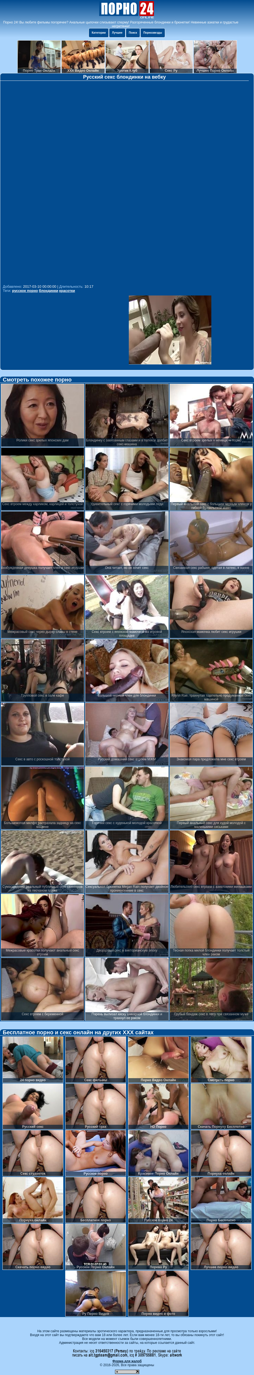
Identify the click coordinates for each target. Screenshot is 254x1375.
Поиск (133, 32)
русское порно (25, 291)
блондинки (48, 291)
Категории (99, 32)
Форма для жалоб (127, 1361)
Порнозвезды (152, 32)
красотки (67, 291)
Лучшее (117, 32)
